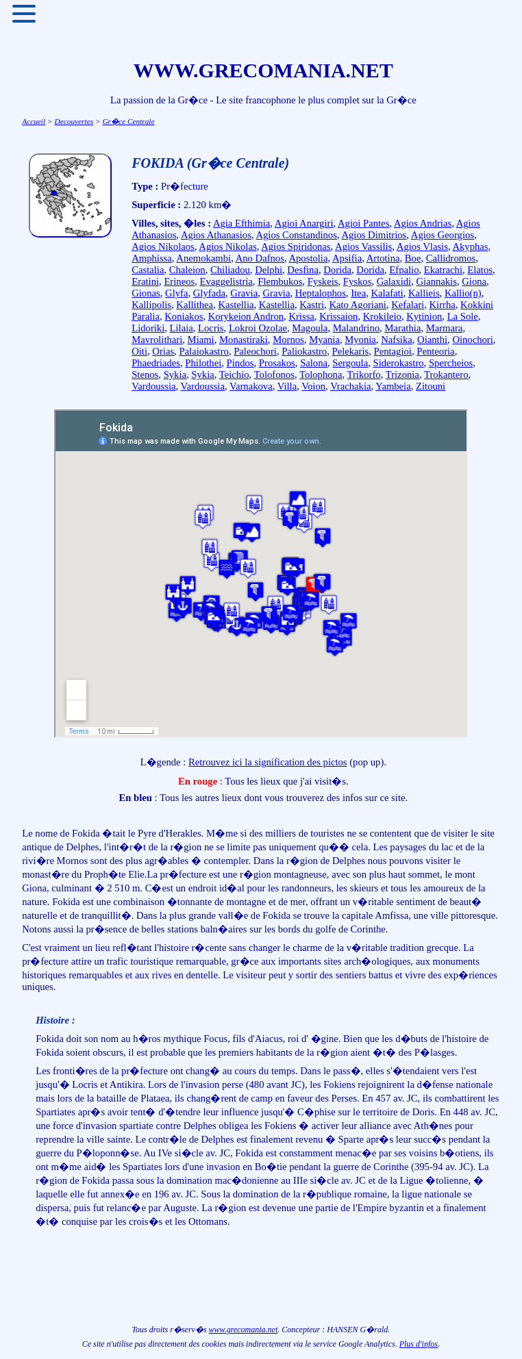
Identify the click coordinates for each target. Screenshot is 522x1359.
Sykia (175, 374)
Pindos (240, 362)
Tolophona (320, 374)
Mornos (288, 339)
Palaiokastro (203, 351)
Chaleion (187, 269)
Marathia (402, 327)
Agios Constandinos (296, 234)
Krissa (301, 316)
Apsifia (347, 258)
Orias (163, 351)
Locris (210, 327)
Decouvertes (73, 121)
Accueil (33, 121)
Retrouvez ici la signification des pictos (267, 762)
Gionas (146, 293)
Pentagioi (393, 351)
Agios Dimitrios (373, 234)
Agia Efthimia (241, 223)
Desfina (303, 269)
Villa (287, 386)
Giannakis (436, 281)
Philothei (203, 362)
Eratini (145, 281)
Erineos (179, 281)
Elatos (480, 269)
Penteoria (435, 351)
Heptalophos (320, 293)
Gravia (244, 293)
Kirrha (443, 304)
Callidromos (450, 258)
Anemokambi (203, 258)
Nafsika (396, 339)
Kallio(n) (463, 293)
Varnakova (251, 386)
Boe (413, 258)
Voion (313, 386)
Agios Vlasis (422, 246)
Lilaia (181, 327)
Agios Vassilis (363, 246)
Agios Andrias (422, 223)
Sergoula (350, 362)
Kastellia (235, 304)
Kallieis (424, 293)
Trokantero (446, 374)
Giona (474, 281)
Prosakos (277, 362)
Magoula (309, 327)
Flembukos (280, 281)
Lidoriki (148, 327)
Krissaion (338, 316)
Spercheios (451, 362)
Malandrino (356, 327)
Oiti (139, 351)
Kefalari (407, 304)
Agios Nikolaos (163, 246)
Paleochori (255, 351)
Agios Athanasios (216, 234)
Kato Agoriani (357, 304)
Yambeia (392, 386)
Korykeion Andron (246, 316)
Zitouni (430, 386)
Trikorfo (364, 374)
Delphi (268, 269)
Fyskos (357, 281)
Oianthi (432, 339)
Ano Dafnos (260, 258)
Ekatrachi (443, 269)
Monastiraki (243, 339)
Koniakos (183, 316)
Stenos (145, 374)
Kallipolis (151, 304)
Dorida (337, 269)
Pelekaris (350, 351)
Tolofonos (274, 374)
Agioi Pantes (363, 223)
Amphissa (152, 258)
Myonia (360, 339)
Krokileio (382, 316)
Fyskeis (323, 281)
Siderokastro (398, 362)
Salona (313, 362)
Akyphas (470, 246)
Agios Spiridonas (295, 246)
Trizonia (402, 374)
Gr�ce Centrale (128, 121)
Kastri (311, 304)
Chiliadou (230, 269)
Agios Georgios (442, 234)
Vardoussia (153, 386)
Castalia (148, 269)
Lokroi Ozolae (258, 327)
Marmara (444, 327)
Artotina (383, 258)
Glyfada (209, 293)
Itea (358, 293)
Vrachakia (350, 386)
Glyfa (176, 293)
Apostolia (307, 258)
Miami (201, 339)
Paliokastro (304, 351)
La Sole (462, 316)
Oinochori (472, 339)
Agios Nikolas (227, 246)
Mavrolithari (157, 339)
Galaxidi (394, 281)
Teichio (234, 374)
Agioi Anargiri (304, 223)
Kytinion (424, 316)
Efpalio (404, 269)
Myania (324, 339)
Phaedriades (156, 362)
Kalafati (387, 293)
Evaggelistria (226, 281)
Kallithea (194, 304)
